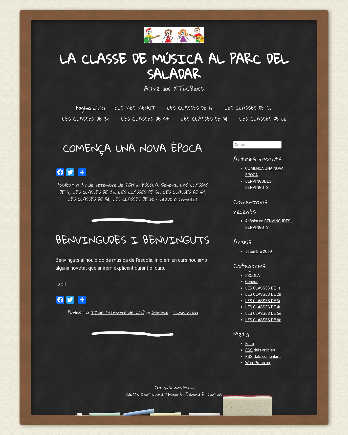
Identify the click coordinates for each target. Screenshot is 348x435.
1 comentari (185, 312)
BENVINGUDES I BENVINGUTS (133, 240)
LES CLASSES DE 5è (204, 118)
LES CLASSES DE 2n (248, 108)
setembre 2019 (258, 251)
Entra (249, 343)
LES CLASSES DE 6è (262, 118)
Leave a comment (178, 199)
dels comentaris (263, 356)
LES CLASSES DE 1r (190, 108)
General (169, 184)
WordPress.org (258, 362)
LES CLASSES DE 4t (145, 118)
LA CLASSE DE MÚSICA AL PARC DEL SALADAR (174, 67)
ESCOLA (149, 184)
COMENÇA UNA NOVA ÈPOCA (132, 148)
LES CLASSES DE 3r (85, 118)
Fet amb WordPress (174, 388)
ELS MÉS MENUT (134, 108)
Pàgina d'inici (90, 108)
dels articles (260, 350)
